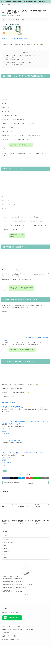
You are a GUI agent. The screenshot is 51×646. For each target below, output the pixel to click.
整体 (5, 545)
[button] (6, 478)
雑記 (5, 554)
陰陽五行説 (6, 551)
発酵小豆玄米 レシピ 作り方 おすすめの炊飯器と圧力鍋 (20, 55)
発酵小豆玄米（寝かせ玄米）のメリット (15, 59)
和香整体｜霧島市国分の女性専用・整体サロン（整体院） (25, 1)
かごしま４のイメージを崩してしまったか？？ (17, 64)
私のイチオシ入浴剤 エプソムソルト (11, 406)
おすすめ (6, 535)
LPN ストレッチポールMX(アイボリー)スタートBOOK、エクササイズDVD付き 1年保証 (23, 452)
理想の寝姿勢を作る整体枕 (8, 402)
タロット (6, 539)
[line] (27, 594)
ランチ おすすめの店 (9, 542)
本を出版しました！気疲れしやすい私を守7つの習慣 (14, 38)
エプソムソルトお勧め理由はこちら (11, 440)
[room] (25, 594)
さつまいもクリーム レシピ (13, 57)
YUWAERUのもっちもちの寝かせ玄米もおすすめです (19, 62)
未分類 (5, 548)
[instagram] (23, 594)
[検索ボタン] (49, 1)
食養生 (5, 15)
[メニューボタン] (1, 1)
